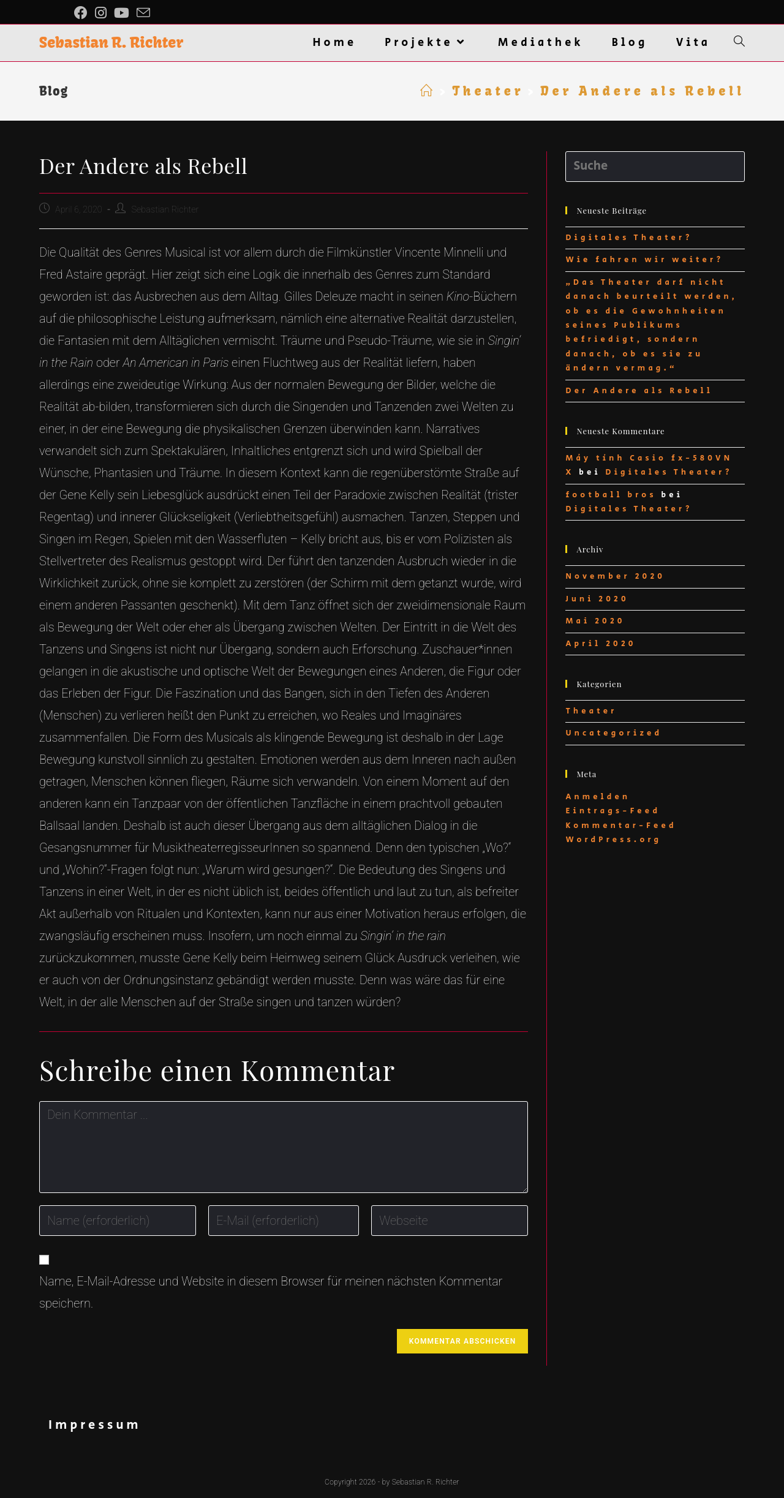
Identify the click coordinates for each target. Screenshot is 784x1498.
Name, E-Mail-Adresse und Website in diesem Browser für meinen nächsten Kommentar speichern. (271, 1292)
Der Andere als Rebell (639, 391)
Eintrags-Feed (612, 811)
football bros (610, 495)
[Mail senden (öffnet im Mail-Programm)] (143, 13)
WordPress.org (613, 840)
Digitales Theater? (628, 238)
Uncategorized (613, 733)
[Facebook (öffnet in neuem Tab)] (82, 13)
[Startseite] (428, 91)
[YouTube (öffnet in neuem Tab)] (121, 13)
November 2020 (615, 576)
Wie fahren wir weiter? (644, 260)
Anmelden (597, 797)
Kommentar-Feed (620, 826)
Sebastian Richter (164, 210)
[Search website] (739, 42)
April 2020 (600, 644)
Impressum (94, 1425)
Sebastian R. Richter (111, 42)
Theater (591, 711)
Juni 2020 (596, 599)
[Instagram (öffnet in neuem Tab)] (100, 13)
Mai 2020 (595, 621)
